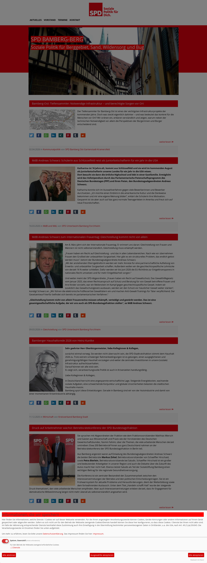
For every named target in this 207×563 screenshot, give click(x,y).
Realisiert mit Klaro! (197, 560)
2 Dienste (15, 547)
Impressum (98, 533)
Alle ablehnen (9, 555)
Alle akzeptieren (196, 555)
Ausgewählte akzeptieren (102, 555)
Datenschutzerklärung (53, 533)
